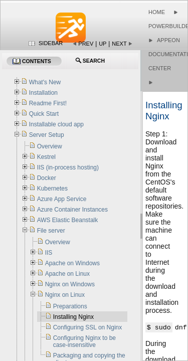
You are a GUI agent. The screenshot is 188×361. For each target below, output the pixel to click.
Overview (49, 146)
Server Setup (46, 134)
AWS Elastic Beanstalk (67, 220)
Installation (43, 92)
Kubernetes (52, 188)
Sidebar (51, 43)
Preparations (70, 306)
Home (156, 12)
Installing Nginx (73, 316)
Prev (85, 44)
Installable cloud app (56, 124)
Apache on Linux (67, 273)
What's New (45, 82)
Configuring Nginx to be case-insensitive (84, 341)
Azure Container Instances (72, 209)
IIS (49, 252)
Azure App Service (62, 199)
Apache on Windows (72, 263)
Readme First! (48, 103)
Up (102, 44)
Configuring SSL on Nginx (87, 327)
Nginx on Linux (65, 294)
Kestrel (46, 156)
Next (119, 44)
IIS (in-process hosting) (68, 167)
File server (51, 230)
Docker (46, 178)
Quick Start (44, 113)
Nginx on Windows (70, 284)
